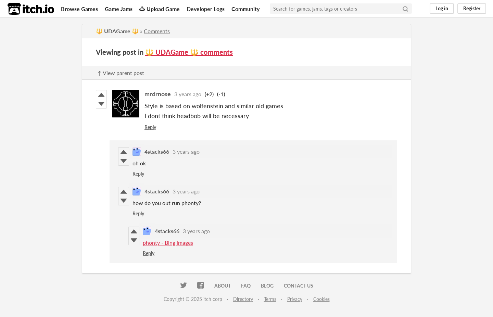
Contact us (298, 286)
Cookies (321, 299)
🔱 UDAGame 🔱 (117, 31)
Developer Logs (206, 8)
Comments (157, 31)
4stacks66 (156, 151)
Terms (270, 299)
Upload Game (159, 8)
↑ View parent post (121, 72)
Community (245, 8)
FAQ (246, 286)
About (222, 286)
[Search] (405, 8)
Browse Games (79, 8)
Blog (267, 286)
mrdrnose (157, 94)
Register (471, 8)
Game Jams (118, 8)
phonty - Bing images (168, 242)
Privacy (294, 299)
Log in (441, 8)
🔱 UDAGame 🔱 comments (189, 52)
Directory (243, 299)
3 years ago (187, 94)
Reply (150, 127)
